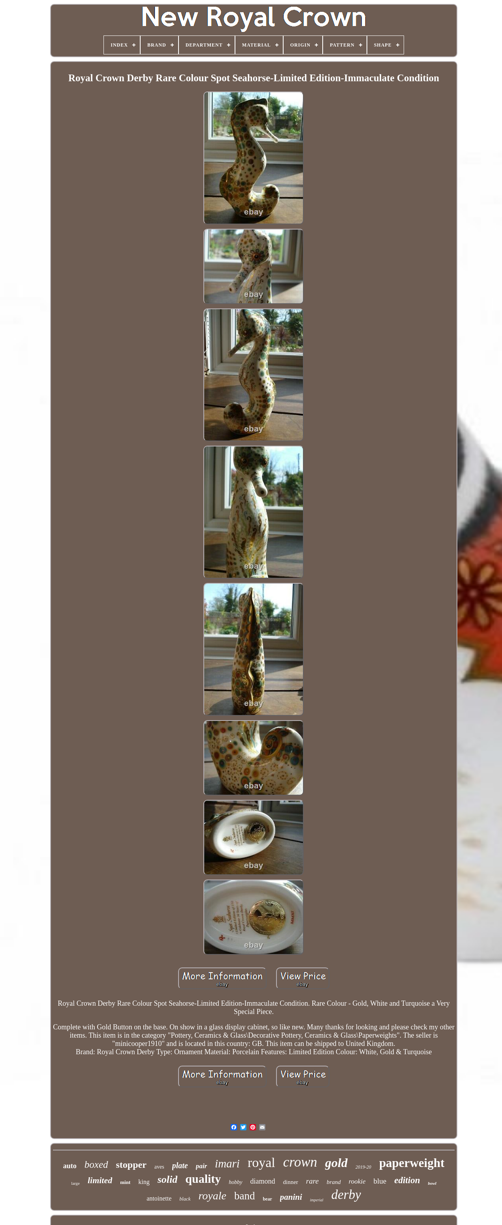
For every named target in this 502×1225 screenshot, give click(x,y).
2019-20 (363, 1167)
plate (180, 1165)
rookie (357, 1181)
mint (125, 1182)
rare (312, 1181)
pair (201, 1166)
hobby (235, 1182)
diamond (262, 1181)
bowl (432, 1183)
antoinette (159, 1198)
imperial (316, 1200)
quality (203, 1178)
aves (159, 1167)
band (244, 1196)
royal (261, 1162)
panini (291, 1197)
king (143, 1181)
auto (70, 1166)
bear (267, 1199)
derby (346, 1195)
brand (334, 1182)
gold (336, 1163)
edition (407, 1180)
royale (212, 1196)
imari (227, 1163)
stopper (131, 1165)
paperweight (411, 1163)
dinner (290, 1182)
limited (100, 1180)
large (75, 1183)
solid (168, 1179)
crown (300, 1162)
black (184, 1199)
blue (380, 1181)
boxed (96, 1164)
